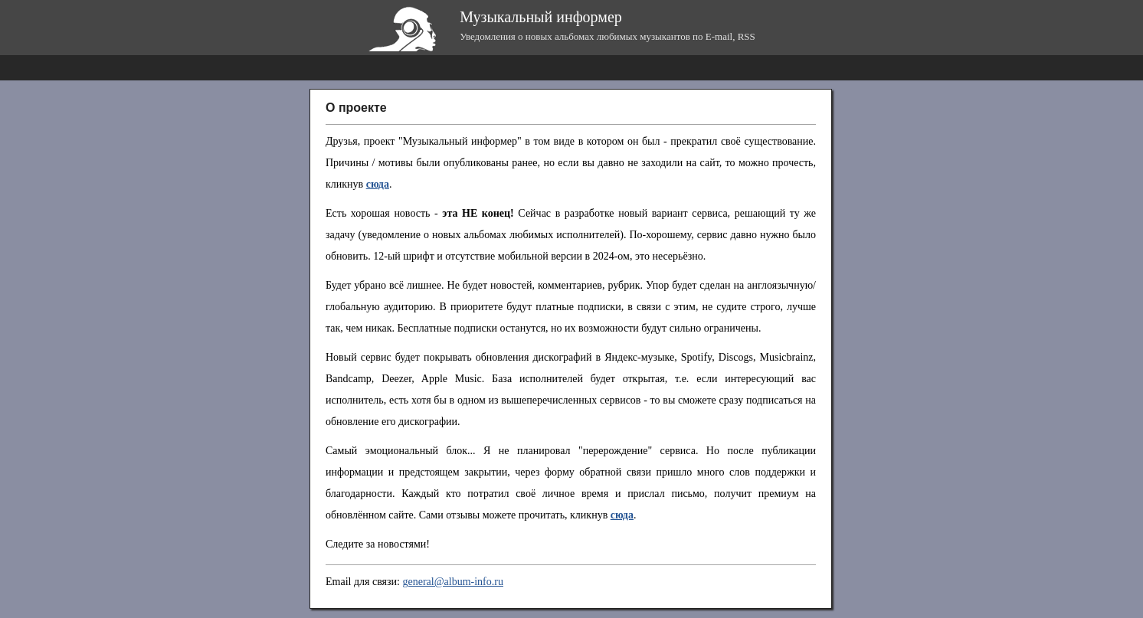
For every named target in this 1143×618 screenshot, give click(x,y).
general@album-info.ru (452, 581)
